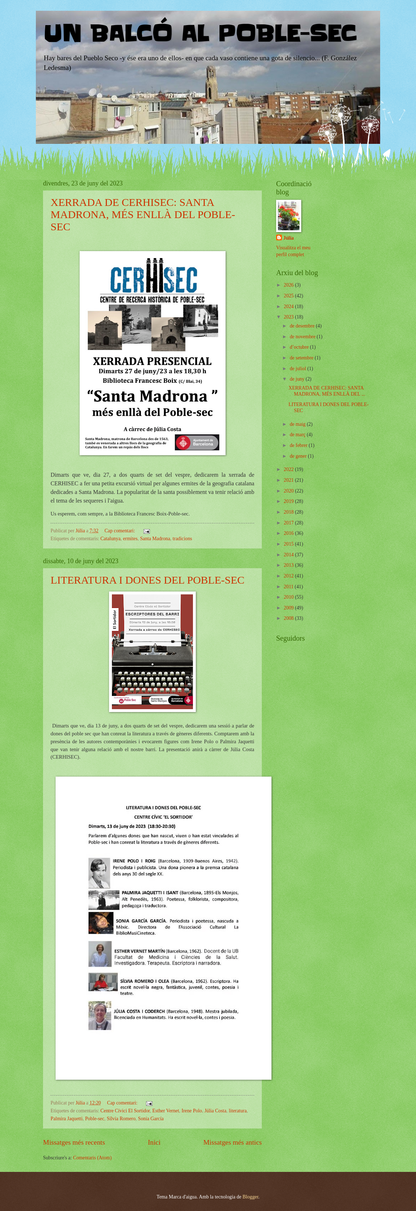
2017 (289, 523)
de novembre (303, 336)
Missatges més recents (74, 1142)
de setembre (302, 358)
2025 (289, 295)
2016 (289, 533)
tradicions (182, 538)
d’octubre (300, 347)
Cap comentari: (120, 530)
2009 (289, 608)
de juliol (298, 368)
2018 (289, 512)
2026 (289, 285)
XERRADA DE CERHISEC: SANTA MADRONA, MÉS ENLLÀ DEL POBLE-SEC (143, 214)
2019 (289, 501)
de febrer (299, 445)
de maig (298, 424)
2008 (289, 618)
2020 (289, 491)
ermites (130, 538)
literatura (238, 1110)
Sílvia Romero (121, 1118)
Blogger (250, 1197)
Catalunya (110, 538)
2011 (289, 586)
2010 (289, 597)
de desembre (303, 326)
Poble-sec (94, 1118)
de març (298, 434)
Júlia (288, 238)
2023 (289, 317)
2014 (289, 554)
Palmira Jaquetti (66, 1118)
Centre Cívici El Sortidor (125, 1110)
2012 (289, 576)
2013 (289, 565)
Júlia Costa (215, 1110)
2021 (289, 480)
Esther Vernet (165, 1110)
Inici (154, 1142)
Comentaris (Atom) (92, 1157)
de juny (298, 379)
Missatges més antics (232, 1142)
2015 (289, 544)
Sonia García (151, 1118)
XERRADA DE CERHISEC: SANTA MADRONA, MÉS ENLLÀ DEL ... (326, 391)
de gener (299, 456)
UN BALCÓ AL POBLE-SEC (199, 34)
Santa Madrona (155, 538)
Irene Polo (191, 1110)
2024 (289, 306)
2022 (289, 469)
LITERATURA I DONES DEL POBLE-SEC (148, 580)
